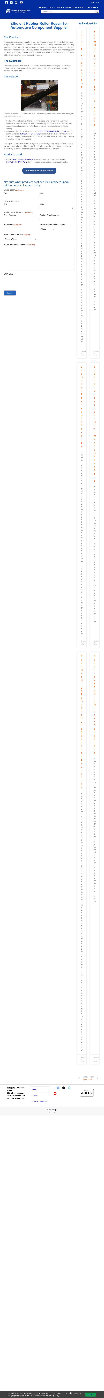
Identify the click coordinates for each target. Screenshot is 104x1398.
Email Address (10, 215)
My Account (95, 2)
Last (42, 193)
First (5, 193)
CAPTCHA (8, 274)
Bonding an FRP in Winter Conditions (95, 704)
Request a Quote (47, 7)
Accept (90, 1394)
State (42, 204)
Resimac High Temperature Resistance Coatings (82, 722)
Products (69, 8)
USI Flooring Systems (82, 59)
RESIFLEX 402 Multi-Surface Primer (52, 131)
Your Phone (13, 224)
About (60, 7)
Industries (92, 7)
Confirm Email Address (49, 215)
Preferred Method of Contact (52, 224)
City (5, 204)
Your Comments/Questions (19, 244)
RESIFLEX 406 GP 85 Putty (30, 134)
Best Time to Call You (17, 234)
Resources (80, 7)
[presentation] (22, 281)
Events (34, 1089)
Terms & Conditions (39, 1101)
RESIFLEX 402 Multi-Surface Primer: (20, 159)
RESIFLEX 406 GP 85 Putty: (16, 162)
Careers (34, 1095)
